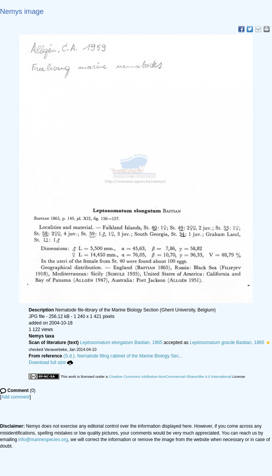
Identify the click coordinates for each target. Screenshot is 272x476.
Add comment (15, 397)
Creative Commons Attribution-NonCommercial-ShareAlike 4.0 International (170, 376)
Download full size (51, 362)
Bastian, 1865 (121, 342)
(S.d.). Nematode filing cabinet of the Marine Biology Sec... (123, 356)
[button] (268, 342)
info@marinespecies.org (43, 439)
